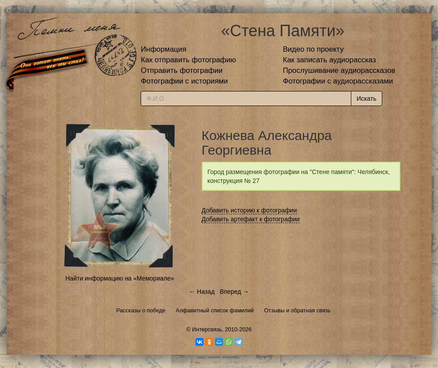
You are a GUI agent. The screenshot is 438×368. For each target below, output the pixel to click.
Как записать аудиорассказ (329, 60)
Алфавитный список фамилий (215, 310)
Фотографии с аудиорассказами (338, 81)
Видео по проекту (313, 49)
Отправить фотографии (182, 70)
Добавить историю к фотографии (249, 210)
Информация (163, 49)
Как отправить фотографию (188, 60)
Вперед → (234, 291)
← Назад (202, 291)
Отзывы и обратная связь (297, 310)
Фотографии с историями (184, 81)
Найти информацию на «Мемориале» (119, 278)
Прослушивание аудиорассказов (339, 70)
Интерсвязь (207, 329)
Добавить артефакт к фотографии (251, 219)
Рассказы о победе (140, 310)
